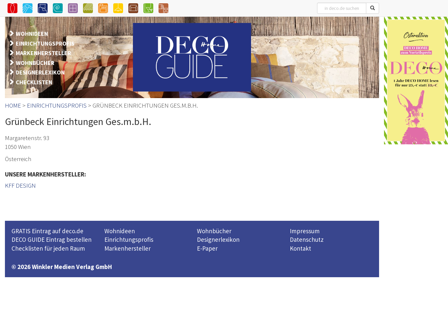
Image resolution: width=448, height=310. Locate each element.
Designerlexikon (218, 239)
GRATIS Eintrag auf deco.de (47, 231)
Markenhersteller (127, 248)
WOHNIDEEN (32, 33)
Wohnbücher (214, 231)
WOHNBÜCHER (35, 63)
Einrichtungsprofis (128, 239)
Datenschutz (307, 239)
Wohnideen (119, 231)
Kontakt (300, 248)
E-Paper (207, 248)
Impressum (305, 231)
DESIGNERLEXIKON (40, 72)
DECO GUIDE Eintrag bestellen (51, 239)
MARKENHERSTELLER (43, 53)
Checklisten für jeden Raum (48, 248)
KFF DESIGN (20, 185)
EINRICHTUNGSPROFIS (45, 43)
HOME (13, 105)
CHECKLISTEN (34, 82)
